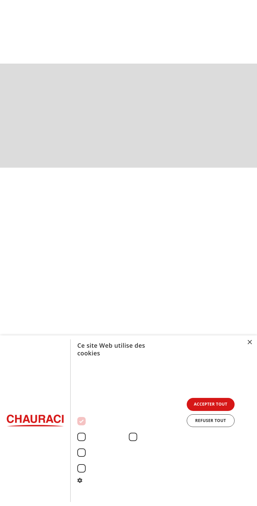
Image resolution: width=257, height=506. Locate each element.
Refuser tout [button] (210, 420)
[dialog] (128, 420)
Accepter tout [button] (210, 404)
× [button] (249, 342)
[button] (245, 30)
